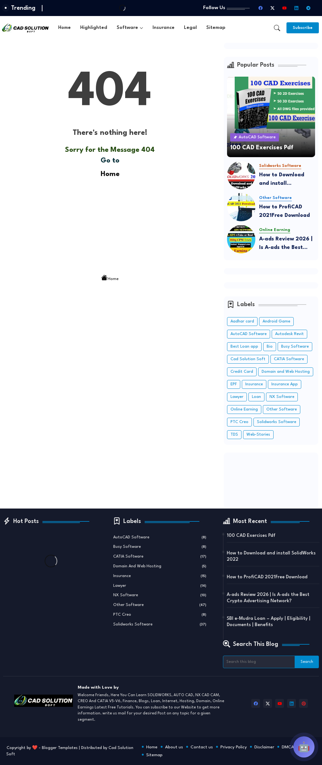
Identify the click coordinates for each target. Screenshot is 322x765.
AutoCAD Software (248, 334)
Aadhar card (242, 321)
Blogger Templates (60, 748)
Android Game (276, 321)
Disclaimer (264, 747)
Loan (256, 397)
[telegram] (308, 8)
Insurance (164, 27)
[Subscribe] (302, 27)
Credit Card (241, 372)
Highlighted (93, 27)
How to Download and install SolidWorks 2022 (281, 180)
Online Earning (244, 409)
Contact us (202, 747)
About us (174, 747)
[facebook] (260, 8)
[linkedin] (296, 8)
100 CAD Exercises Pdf (251, 535)
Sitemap (215, 27)
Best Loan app (244, 346)
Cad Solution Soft (247, 359)
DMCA (288, 747)
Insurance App (284, 384)
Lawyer (236, 397)
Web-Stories (258, 434)
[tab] (64, 28)
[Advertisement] (110, 224)
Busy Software (295, 346)
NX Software (281, 397)
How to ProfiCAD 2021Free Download (284, 211)
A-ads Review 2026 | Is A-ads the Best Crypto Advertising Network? (285, 244)
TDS (234, 434)
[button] (277, 28)
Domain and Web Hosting (286, 372)
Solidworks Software (276, 422)
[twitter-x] (272, 8)
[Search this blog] (259, 662)
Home (64, 27)
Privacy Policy (233, 747)
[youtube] (284, 8)
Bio (270, 346)
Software (127, 27)
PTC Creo (239, 422)
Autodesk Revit (289, 334)
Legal (190, 27)
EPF (233, 384)
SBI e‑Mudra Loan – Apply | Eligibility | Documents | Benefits (268, 621)
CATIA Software (289, 359)
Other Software (281, 409)
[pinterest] (303, 703)
